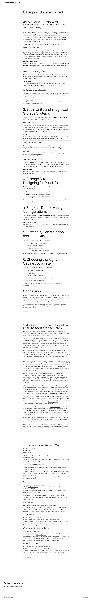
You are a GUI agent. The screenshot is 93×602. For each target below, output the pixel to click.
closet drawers (27, 410)
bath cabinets (52, 391)
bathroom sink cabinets (38, 85)
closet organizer (53, 402)
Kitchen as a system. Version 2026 (41, 445)
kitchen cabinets (33, 487)
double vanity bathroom (45, 215)
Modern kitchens (40, 464)
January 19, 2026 (27, 557)
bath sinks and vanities (60, 117)
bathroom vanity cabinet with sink (50, 129)
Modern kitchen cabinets (54, 459)
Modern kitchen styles (29, 521)
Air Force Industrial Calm (13, 2)
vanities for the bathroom (41, 267)
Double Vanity (52, 207)
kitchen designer (41, 535)
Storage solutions (59, 400)
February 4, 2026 (27, 431)
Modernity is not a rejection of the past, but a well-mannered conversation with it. (46, 326)
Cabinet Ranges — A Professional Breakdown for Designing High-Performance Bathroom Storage (46, 24)
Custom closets (55, 407)
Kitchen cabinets (29, 482)
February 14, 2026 (27, 311)
